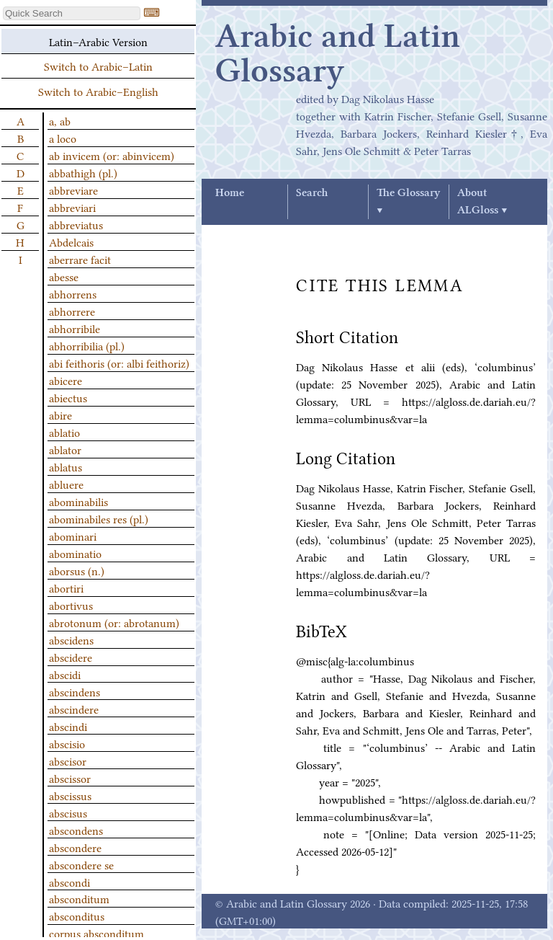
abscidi (65, 674)
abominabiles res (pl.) (98, 518)
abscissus (70, 795)
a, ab (60, 120)
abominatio (75, 553)
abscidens (71, 639)
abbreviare (73, 190)
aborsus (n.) (76, 570)
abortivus (71, 605)
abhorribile (74, 328)
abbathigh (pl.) (83, 172)
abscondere (75, 847)
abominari (72, 536)
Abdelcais (71, 241)
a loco (62, 138)
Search (312, 193)
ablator (65, 449)
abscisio (67, 743)
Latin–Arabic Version (98, 41)
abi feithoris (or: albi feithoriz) (119, 363)
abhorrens (72, 293)
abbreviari (72, 207)
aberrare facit (80, 259)
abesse (63, 276)
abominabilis (78, 501)
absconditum (79, 898)
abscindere (74, 709)
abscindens (74, 691)
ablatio (64, 432)
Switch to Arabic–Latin (98, 66)
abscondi (69, 882)
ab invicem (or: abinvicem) (111, 155)
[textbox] (71, 13)
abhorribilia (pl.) (87, 345)
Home (229, 193)
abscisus (68, 812)
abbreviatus (76, 224)
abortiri (66, 587)
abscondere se (81, 864)
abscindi (68, 726)
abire (60, 414)
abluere (66, 484)
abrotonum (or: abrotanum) (114, 622)
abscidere (70, 657)
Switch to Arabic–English (98, 91)
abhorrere (72, 311)
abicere (65, 380)
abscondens (76, 830)
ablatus (65, 466)
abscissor (70, 778)
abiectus (68, 397)
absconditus (76, 915)
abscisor (67, 760)
